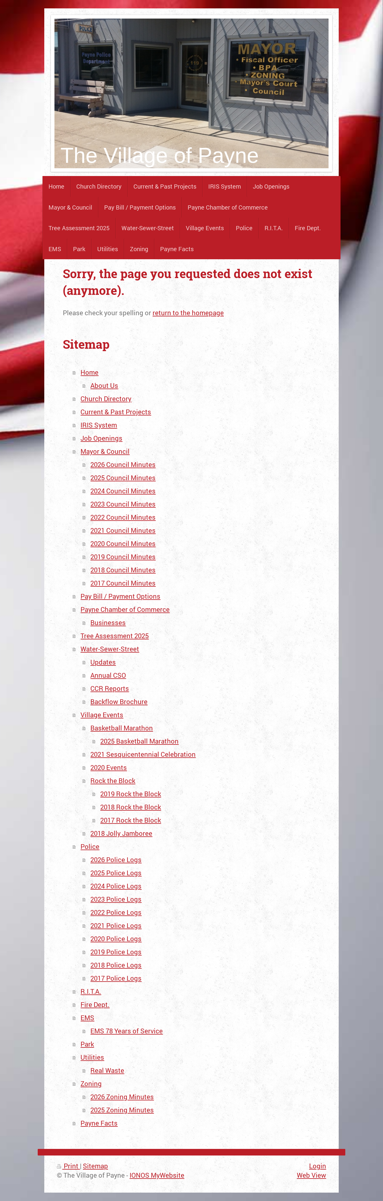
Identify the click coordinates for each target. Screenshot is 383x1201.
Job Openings (101, 438)
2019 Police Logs (116, 951)
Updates (103, 662)
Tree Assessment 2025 (114, 635)
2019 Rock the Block (130, 793)
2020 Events (108, 767)
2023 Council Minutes (123, 504)
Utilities (92, 1057)
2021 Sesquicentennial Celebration (143, 754)
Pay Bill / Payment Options (120, 596)
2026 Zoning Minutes (122, 1096)
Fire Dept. (95, 1004)
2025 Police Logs (116, 872)
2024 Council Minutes (123, 490)
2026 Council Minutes (123, 464)
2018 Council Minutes (123, 569)
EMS (87, 1017)
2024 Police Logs (116, 886)
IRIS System (98, 425)
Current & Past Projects (115, 411)
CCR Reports (109, 688)
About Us (104, 385)
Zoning (91, 1083)
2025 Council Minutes (123, 477)
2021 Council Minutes (123, 530)
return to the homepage (188, 312)
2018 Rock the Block (130, 807)
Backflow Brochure (119, 701)
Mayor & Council (105, 451)
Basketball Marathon (121, 728)
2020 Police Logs (116, 938)
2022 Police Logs (116, 912)
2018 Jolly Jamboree (121, 833)
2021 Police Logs (116, 925)
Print (68, 1165)
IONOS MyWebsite (157, 1175)
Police (89, 846)
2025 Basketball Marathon (139, 741)
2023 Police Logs (116, 899)
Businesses (108, 622)
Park (87, 1044)
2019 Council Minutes (123, 556)
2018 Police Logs (116, 965)
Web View (311, 1175)
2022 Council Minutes (123, 517)
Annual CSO (108, 675)
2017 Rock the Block (130, 820)
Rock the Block (112, 780)
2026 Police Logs (116, 859)
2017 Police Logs (116, 978)
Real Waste (107, 1070)
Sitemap (95, 1165)
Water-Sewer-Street (109, 649)
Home (89, 372)
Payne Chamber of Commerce (125, 609)
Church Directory (105, 398)
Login (317, 1165)
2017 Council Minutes (123, 583)
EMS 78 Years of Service (126, 1030)
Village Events (101, 714)
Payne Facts (99, 1123)
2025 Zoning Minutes (122, 1110)
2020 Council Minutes (123, 543)
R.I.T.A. (90, 991)
